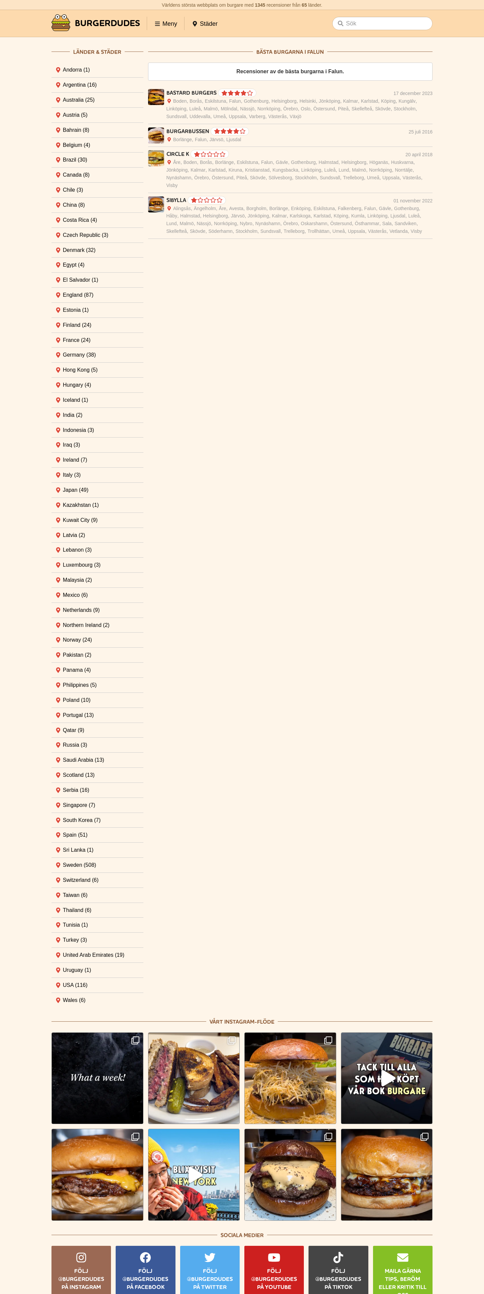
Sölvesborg (280, 177)
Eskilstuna (215, 101)
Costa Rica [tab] (80, 220)
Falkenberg (349, 208)
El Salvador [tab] (80, 280)
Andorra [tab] (76, 70)
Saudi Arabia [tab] (83, 760)
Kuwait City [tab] (80, 520)
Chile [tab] (73, 190)
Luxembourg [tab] (82, 565)
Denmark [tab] (79, 250)
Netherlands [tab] (81, 610)
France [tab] (77, 340)
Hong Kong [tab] (80, 370)
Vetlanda (398, 231)
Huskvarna (402, 162)
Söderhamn (220, 231)
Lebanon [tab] (77, 550)
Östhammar (367, 223)
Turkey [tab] (75, 940)
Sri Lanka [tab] (78, 850)
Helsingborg (283, 101)
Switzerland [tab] (81, 880)
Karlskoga (300, 215)
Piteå (343, 108)
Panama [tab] (77, 670)
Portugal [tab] (78, 715)
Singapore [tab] (79, 805)
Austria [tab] (75, 115)
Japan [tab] (76, 490)
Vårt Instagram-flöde (242, 1021)
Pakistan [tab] (77, 655)
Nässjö (247, 108)
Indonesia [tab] (78, 430)
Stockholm (404, 108)
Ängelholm (205, 208)
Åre (176, 162)
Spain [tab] (75, 835)
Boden (180, 101)
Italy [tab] (72, 475)
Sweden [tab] (79, 865)
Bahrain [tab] (76, 130)
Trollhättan (319, 231)
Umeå (219, 116)
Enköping (301, 208)
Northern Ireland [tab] (86, 625)
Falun (235, 101)
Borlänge (182, 139)
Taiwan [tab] (75, 895)
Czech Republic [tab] (85, 235)
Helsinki (307, 101)
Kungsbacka (285, 170)
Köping (388, 101)
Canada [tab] (76, 175)
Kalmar (350, 101)
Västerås (277, 116)
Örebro (290, 108)
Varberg (257, 116)
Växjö (295, 116)
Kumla (358, 215)
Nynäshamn (179, 177)
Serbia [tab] (76, 790)
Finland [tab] (77, 325)
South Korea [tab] (82, 820)
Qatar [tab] (73, 730)
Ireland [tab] (75, 460)
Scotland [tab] (79, 775)
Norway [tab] (77, 640)
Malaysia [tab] (77, 580)
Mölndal (229, 108)
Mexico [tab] (75, 595)
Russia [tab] (75, 745)
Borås (196, 101)
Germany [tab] (79, 355)
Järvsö (216, 139)
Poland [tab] (77, 700)
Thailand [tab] (77, 910)
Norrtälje (403, 170)
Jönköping (329, 101)
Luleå (195, 108)
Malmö (211, 108)
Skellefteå (362, 108)
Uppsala (237, 116)
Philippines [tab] (80, 685)
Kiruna (235, 170)
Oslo (306, 108)
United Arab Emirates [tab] (93, 955)
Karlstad (369, 101)
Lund (344, 170)
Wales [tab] (74, 1000)
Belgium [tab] (76, 145)
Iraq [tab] (71, 445)
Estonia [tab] (76, 310)
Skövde (383, 108)
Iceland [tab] (75, 400)
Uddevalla (200, 116)
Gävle (282, 162)
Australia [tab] (79, 100)
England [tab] (78, 295)
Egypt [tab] (74, 265)
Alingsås (182, 208)
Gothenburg (256, 101)
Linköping (176, 108)
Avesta (236, 208)
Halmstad (328, 162)
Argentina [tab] (80, 85)
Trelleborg (353, 177)
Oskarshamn (314, 223)
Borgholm (256, 208)
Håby (171, 215)
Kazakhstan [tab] (81, 505)
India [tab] (73, 415)
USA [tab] (75, 985)
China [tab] (74, 205)
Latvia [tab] (74, 535)
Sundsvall (176, 116)
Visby (172, 185)
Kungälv (406, 101)
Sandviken (405, 223)
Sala (387, 223)
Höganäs (378, 162)
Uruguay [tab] (77, 970)
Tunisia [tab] (75, 925)
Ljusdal (233, 139)
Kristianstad (257, 170)
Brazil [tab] (75, 160)
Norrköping (268, 108)
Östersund (324, 108)
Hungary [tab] (77, 385)
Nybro (246, 223)
